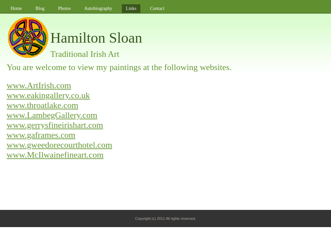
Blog (39, 8)
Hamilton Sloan (96, 38)
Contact (157, 8)
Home (16, 8)
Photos (64, 8)
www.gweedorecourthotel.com (59, 145)
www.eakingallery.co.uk (48, 95)
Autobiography (98, 8)
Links (131, 8)
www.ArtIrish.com (39, 85)
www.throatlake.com (42, 105)
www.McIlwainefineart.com (55, 155)
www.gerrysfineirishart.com (55, 125)
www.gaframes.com (41, 135)
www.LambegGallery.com (52, 115)
